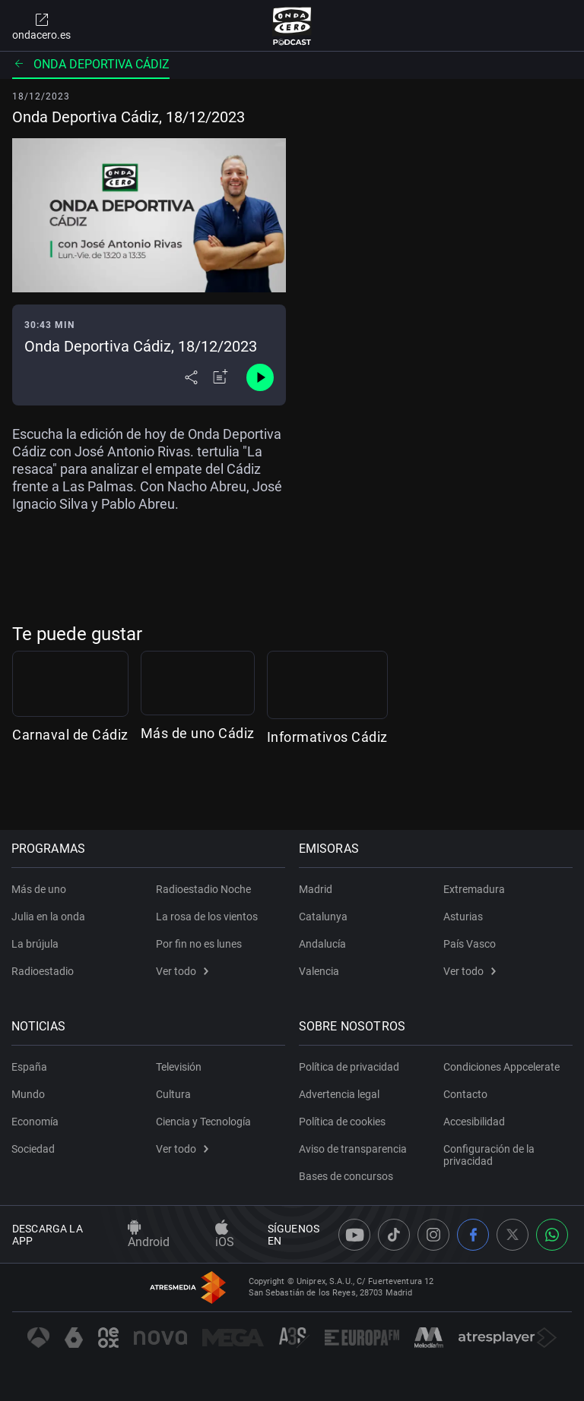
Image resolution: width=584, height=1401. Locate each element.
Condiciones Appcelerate (501, 1067)
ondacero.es (41, 26)
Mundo (29, 1094)
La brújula (35, 944)
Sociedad (34, 1149)
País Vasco (469, 944)
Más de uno (39, 889)
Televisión (179, 1067)
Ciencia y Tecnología (203, 1121)
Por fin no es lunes (199, 944)
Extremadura (474, 889)
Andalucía (323, 944)
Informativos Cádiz (522, 789)
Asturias (463, 916)
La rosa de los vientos (207, 916)
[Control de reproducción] (260, 377)
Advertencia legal (340, 1094)
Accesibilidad (474, 1121)
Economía (35, 1121)
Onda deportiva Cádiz (91, 64)
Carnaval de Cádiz (70, 789)
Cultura (173, 1094)
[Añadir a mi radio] (220, 377)
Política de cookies (343, 1121)
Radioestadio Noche (203, 889)
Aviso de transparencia (354, 1149)
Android (149, 1234)
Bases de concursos (347, 1176)
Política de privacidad (350, 1067)
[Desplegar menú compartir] (191, 377)
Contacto (465, 1094)
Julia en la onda (49, 916)
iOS (224, 1234)
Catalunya (324, 916)
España (30, 1067)
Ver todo (182, 971)
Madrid (316, 889)
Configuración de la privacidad (489, 1155)
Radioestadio (43, 971)
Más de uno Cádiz (294, 789)
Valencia (320, 971)
